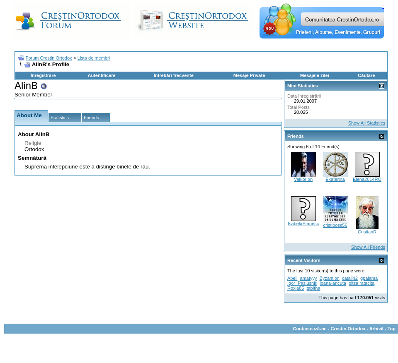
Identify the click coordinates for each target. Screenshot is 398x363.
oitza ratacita (361, 283)
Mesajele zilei (314, 75)
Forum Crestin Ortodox (49, 57)
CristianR (367, 231)
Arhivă (376, 328)
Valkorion (303, 179)
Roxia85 (295, 288)
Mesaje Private (249, 75)
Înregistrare (43, 75)
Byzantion (330, 278)
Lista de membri (94, 57)
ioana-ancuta (333, 283)
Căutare (366, 75)
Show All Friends (368, 247)
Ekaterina (335, 179)
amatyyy (308, 278)
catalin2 (350, 278)
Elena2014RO (367, 179)
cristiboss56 (335, 225)
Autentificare (101, 75)
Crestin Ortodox (348, 328)
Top (392, 328)
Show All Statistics (366, 122)
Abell (292, 278)
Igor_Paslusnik (302, 283)
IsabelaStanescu (304, 223)
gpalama (369, 278)
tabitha (313, 288)
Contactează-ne (309, 328)
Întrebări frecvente (174, 75)
